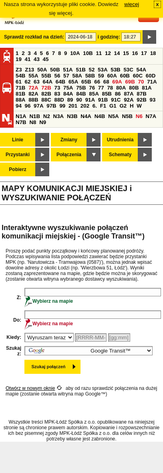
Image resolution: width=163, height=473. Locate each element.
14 (117, 53)
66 (97, 82)
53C (128, 70)
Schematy (120, 154)
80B (134, 88)
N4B (100, 116)
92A (128, 100)
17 (144, 53)
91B (103, 100)
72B (46, 88)
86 (118, 94)
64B (60, 82)
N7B (21, 122)
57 (66, 76)
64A (47, 82)
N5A (113, 116)
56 (57, 76)
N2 (46, 116)
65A (73, 82)
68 (106, 82)
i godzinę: (109, 37)
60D (150, 76)
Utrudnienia (120, 140)
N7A (151, 116)
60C (138, 76)
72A (33, 88)
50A (42, 70)
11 (99, 53)
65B (86, 82)
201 (72, 106)
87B (141, 94)
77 (101, 88)
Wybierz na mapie (48, 301)
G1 (113, 106)
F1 (103, 106)
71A (152, 82)
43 (37, 59)
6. (95, 106)
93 (152, 100)
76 (92, 88)
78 (110, 88)
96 (28, 106)
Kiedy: (13, 337)
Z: (19, 297)
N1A (21, 116)
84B (81, 94)
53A (102, 70)
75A (68, 88)
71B (20, 88)
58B (90, 76)
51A (67, 70)
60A (112, 76)
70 (141, 82)
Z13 (29, 70)
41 (28, 59)
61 (19, 82)
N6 (139, 116)
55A (33, 76)
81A (146, 88)
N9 (42, 122)
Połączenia (68, 154)
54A (141, 70)
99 (62, 106)
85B (106, 94)
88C (46, 100)
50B (55, 70)
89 (70, 100)
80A (121, 88)
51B (80, 70)
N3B (72, 116)
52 (92, 70)
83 (57, 94)
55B (46, 76)
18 (153, 53)
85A (94, 94)
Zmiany (68, 140)
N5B (127, 116)
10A (75, 53)
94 (19, 106)
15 (126, 53)
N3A (58, 116)
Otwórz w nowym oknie (30, 388)
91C (116, 100)
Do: (17, 320)
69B (130, 82)
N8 (32, 122)
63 (37, 82)
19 (19, 59)
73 (57, 88)
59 (101, 76)
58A (77, 76)
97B (51, 106)
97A (38, 106)
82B (46, 94)
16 (135, 53)
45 (46, 59)
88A (20, 100)
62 (28, 82)
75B (81, 88)
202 (84, 106)
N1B (34, 116)
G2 (123, 106)
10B (88, 53)
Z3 (19, 70)
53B (115, 70)
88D (59, 100)
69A (117, 82)
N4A (85, 116)
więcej (131, 4)
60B (125, 76)
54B (20, 76)
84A (68, 94)
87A (128, 94)
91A (90, 100)
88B (33, 100)
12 (108, 53)
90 (79, 100)
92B (141, 100)
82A (33, 94)
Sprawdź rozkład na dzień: (34, 37)
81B (20, 94)
